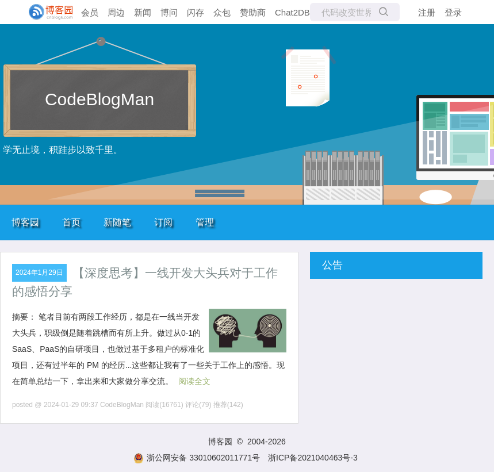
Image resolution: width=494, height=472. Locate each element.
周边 (116, 12)
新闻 (142, 12)
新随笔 (117, 222)
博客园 (25, 222)
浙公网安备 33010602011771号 (196, 457)
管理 (205, 222)
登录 (453, 12)
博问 (169, 12)
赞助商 (253, 12)
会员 (89, 12)
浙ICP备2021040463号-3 (313, 457)
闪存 (195, 12)
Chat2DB (292, 12)
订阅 (163, 222)
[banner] (46, 12)
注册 (426, 12)
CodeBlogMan (99, 99)
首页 (71, 222)
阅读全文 (194, 381)
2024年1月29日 (39, 272)
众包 (222, 12)
